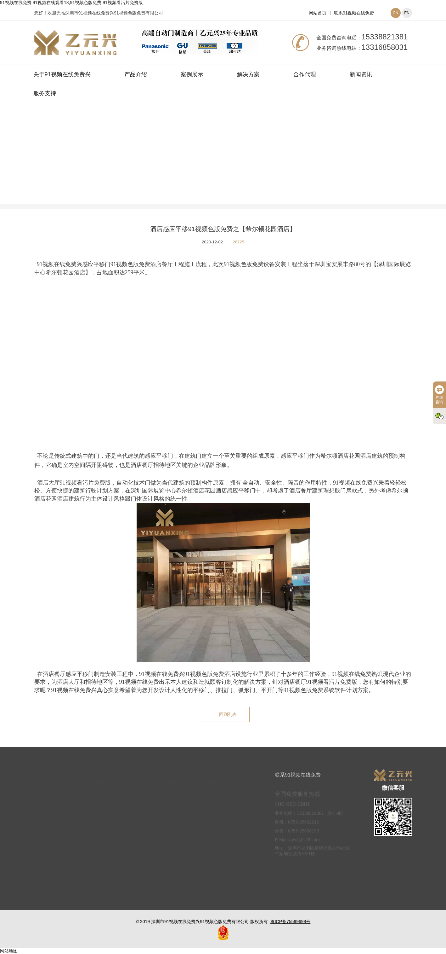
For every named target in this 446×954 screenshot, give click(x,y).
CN (395, 13)
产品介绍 (135, 74)
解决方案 (248, 74)
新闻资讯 (361, 74)
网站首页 (317, 12)
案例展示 (192, 74)
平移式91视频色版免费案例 (261, 161)
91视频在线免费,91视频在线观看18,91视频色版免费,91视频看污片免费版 (71, 2)
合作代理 (304, 74)
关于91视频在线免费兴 (62, 74)
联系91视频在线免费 (354, 12)
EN (406, 13)
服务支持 (44, 93)
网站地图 (9, 950)
